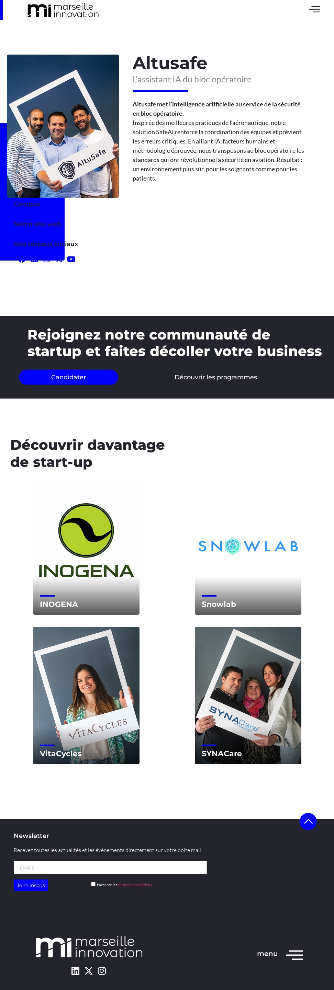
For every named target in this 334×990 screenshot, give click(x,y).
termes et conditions (135, 885)
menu (267, 953)
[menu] (294, 954)
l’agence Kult (124, 908)
